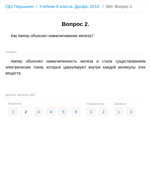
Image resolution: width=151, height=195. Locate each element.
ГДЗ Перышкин (19, 6)
